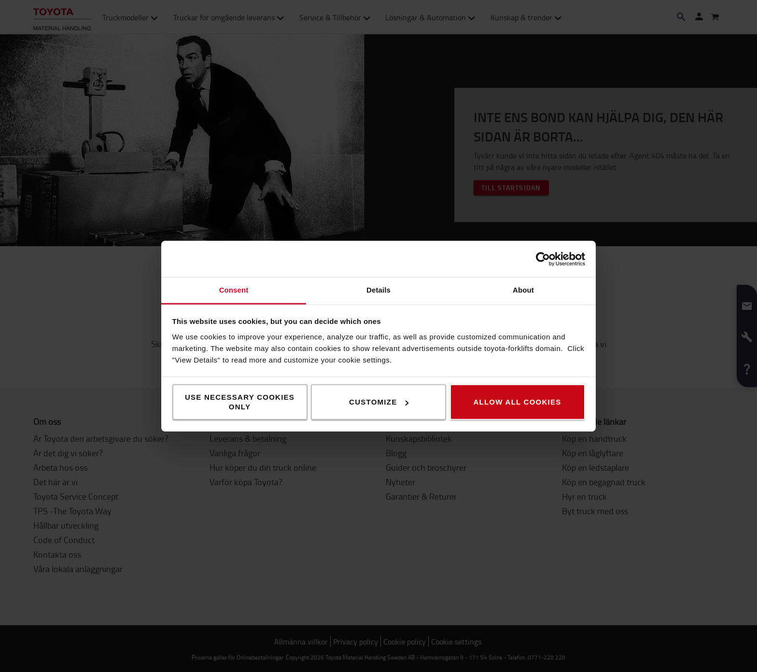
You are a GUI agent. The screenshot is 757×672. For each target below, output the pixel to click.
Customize (378, 402)
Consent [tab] (234, 290)
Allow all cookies (517, 402)
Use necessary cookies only (239, 402)
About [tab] (523, 290)
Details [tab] (378, 290)
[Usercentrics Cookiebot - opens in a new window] (543, 259)
